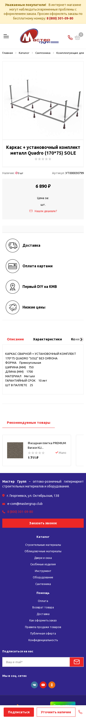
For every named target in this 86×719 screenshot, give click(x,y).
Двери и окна (43, 557)
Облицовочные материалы (43, 551)
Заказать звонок (43, 523)
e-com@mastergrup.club (25, 504)
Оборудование (43, 577)
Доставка (43, 613)
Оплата (43, 600)
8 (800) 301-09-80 (60, 18)
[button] (81, 339)
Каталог (43, 536)
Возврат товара (43, 607)
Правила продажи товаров (43, 627)
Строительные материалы (43, 544)
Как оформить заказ (43, 620)
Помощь (43, 592)
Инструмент (43, 570)
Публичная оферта (43, 633)
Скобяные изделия (43, 564)
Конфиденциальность (43, 640)
